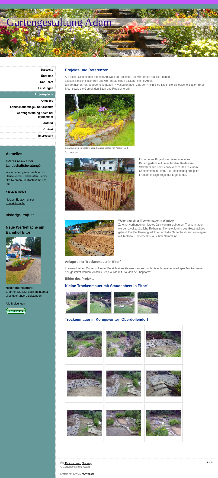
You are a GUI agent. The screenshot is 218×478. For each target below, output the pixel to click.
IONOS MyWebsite (83, 473)
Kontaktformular (15, 203)
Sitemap (86, 463)
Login (210, 462)
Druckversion (70, 463)
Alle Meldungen (15, 303)
